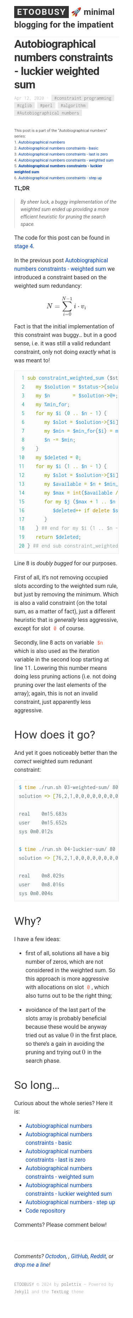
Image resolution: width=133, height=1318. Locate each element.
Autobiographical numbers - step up (70, 1202)
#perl (46, 105)
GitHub (79, 1256)
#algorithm (73, 105)
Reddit (98, 1256)
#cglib (24, 105)
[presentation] (66, 306)
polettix (71, 1284)
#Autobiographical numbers (48, 113)
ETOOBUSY (41, 12)
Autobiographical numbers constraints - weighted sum (65, 160)
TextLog (60, 1291)
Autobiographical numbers (41, 142)
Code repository (45, 1210)
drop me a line (31, 1264)
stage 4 (23, 246)
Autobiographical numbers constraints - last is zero (63, 154)
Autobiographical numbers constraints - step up (60, 178)
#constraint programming (82, 98)
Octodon (55, 1256)
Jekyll (21, 1291)
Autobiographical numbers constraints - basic (58, 148)
